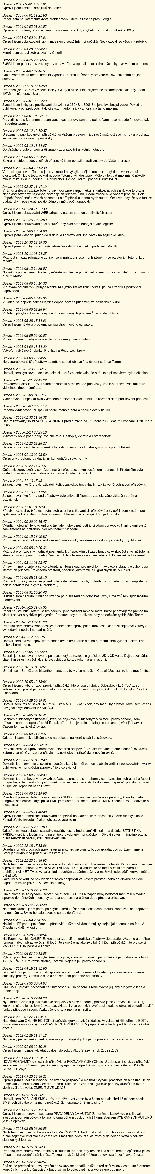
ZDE (117, 179)
